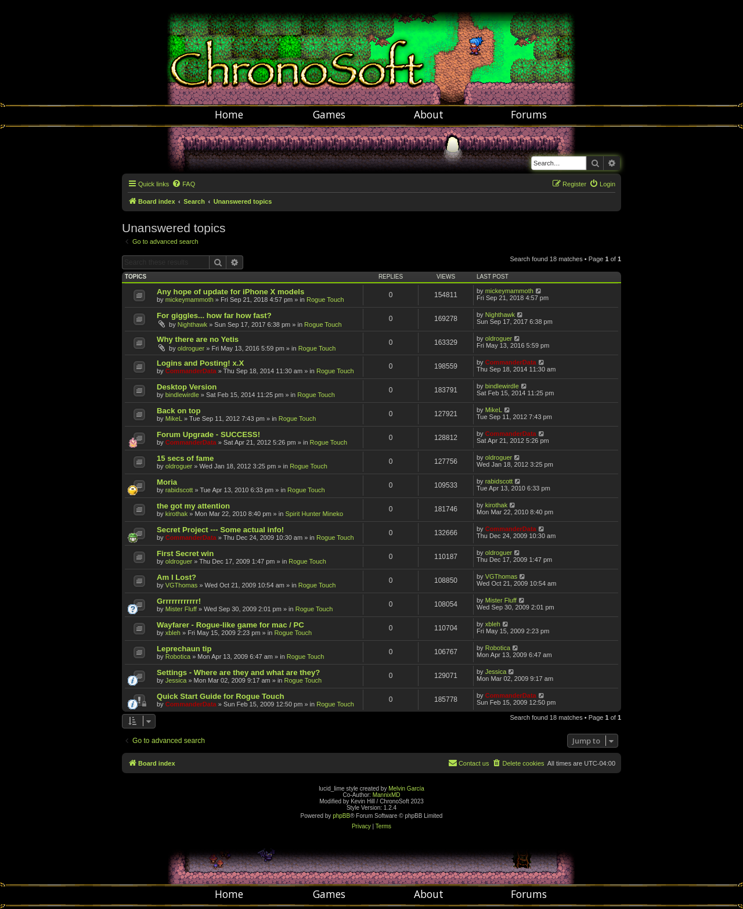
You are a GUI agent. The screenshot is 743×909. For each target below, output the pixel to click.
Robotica (177, 656)
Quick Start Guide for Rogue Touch (220, 696)
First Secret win (185, 553)
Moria (167, 482)
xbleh (173, 632)
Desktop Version (187, 387)
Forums (529, 114)
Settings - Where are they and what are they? (238, 672)
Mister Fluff (181, 608)
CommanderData (191, 370)
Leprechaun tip (184, 648)
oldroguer (191, 348)
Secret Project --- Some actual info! (220, 529)
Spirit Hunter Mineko (314, 513)
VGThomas (181, 585)
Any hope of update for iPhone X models (230, 291)
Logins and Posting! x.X (200, 363)
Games (329, 114)
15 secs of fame (185, 458)
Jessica (176, 680)
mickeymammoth (189, 299)
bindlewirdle (182, 394)
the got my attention (193, 506)
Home (229, 114)
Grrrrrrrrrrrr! (179, 601)
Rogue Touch (325, 299)
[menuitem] (183, 184)
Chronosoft (371, 52)
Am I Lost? (176, 577)
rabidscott (179, 489)
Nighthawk (192, 324)
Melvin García (406, 788)
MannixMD (387, 795)
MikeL (173, 418)
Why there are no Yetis (198, 339)
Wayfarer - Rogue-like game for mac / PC (230, 625)
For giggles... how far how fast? (214, 315)
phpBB (341, 816)
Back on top (178, 410)
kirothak (176, 513)
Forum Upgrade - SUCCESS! (208, 434)
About (428, 114)
